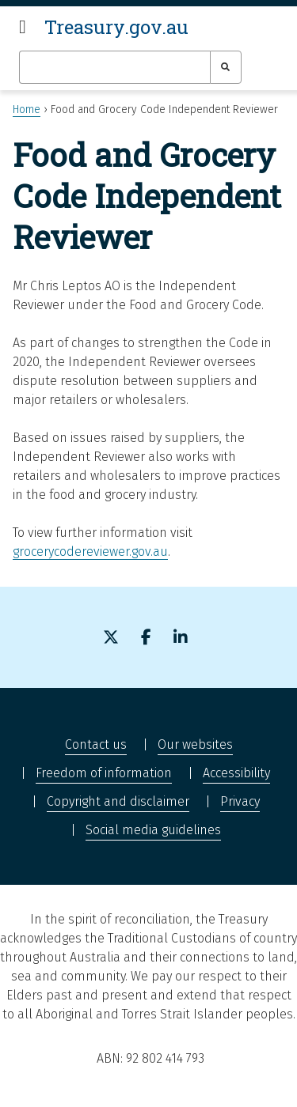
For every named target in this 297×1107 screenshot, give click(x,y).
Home (26, 109)
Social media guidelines (153, 829)
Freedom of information (104, 772)
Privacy (240, 801)
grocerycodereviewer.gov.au (90, 551)
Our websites (195, 744)
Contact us (96, 744)
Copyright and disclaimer (118, 801)
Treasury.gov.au (116, 27)
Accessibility (236, 772)
